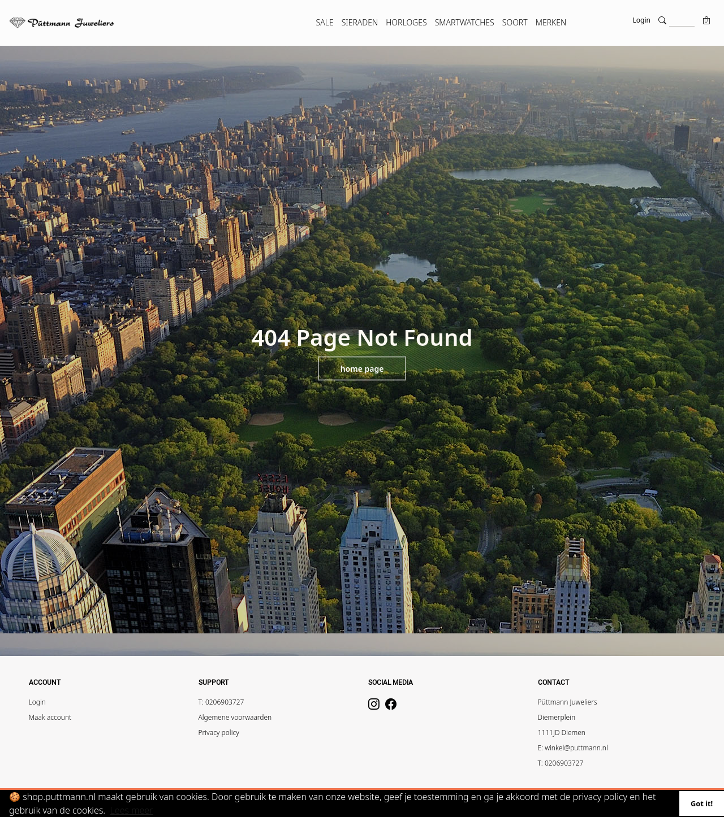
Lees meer (131, 810)
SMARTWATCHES (464, 22)
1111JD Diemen (562, 732)
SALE (325, 22)
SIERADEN (360, 22)
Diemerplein (557, 717)
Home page (362, 368)
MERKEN (551, 22)
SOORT (515, 22)
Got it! (702, 803)
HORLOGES (406, 22)
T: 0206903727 (221, 702)
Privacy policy (219, 732)
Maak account (50, 717)
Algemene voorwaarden (235, 717)
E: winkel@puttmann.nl (573, 748)
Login (641, 20)
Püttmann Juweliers (567, 702)
